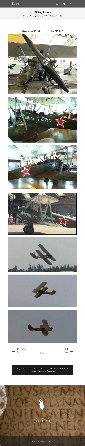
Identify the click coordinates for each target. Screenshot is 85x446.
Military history (36, 16)
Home (25, 16)
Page (23, 350)
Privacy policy (52, 441)
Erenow (30, 441)
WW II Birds (49, 16)
